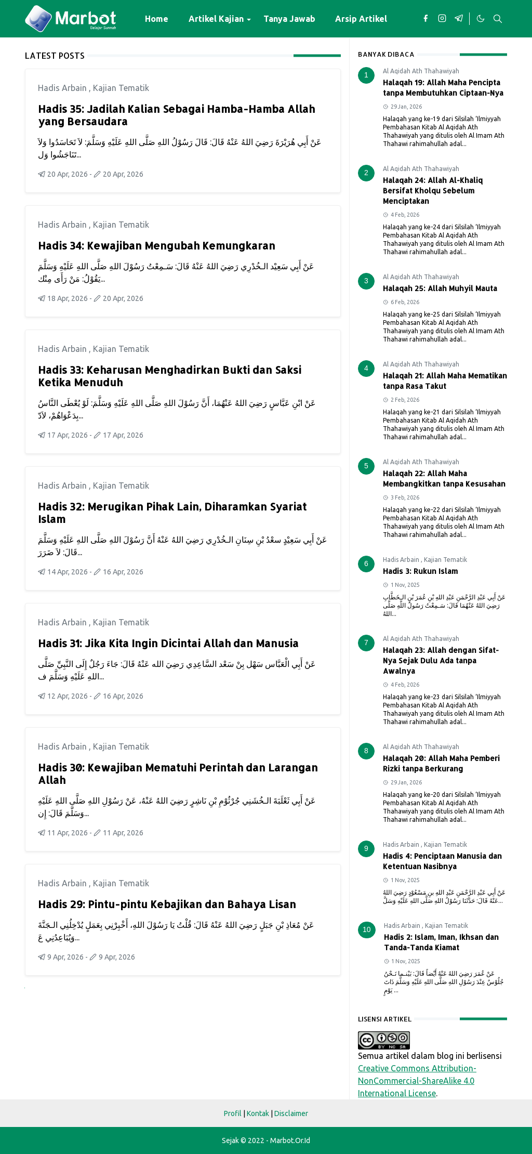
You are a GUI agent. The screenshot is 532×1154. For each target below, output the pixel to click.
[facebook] (425, 18)
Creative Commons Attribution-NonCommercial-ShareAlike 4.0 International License (417, 1081)
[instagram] (442, 18)
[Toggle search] (497, 18)
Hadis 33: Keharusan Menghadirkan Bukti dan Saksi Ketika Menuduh (169, 376)
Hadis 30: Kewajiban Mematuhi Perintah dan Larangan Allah (178, 773)
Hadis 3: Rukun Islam (420, 571)
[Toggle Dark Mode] (480, 19)
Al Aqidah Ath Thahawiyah (421, 71)
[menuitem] (156, 18)
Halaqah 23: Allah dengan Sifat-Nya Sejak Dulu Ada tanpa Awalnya (441, 660)
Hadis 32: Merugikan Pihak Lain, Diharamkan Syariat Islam (172, 513)
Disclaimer (291, 1113)
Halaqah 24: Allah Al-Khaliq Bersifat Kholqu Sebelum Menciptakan (433, 190)
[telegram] (458, 18)
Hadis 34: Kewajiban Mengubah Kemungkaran (156, 245)
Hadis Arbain (63, 88)
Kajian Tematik (121, 88)
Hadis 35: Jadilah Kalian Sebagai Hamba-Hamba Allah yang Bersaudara (176, 115)
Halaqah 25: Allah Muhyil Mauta (440, 288)
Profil (233, 1113)
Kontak (258, 1113)
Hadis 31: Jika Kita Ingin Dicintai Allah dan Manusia (168, 643)
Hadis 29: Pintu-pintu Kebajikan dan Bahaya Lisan (167, 904)
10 (367, 929)
